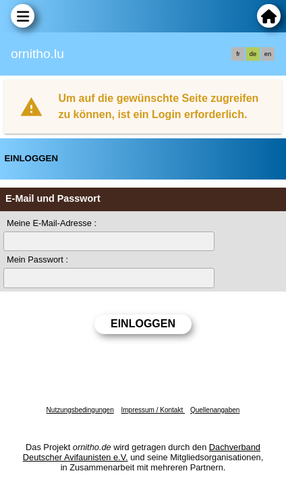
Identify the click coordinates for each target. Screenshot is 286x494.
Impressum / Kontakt (152, 410)
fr (238, 54)
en (267, 54)
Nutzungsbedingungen (80, 410)
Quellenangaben (214, 410)
